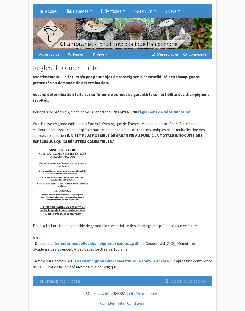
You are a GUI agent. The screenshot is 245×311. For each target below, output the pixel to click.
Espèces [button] (78, 11)
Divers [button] (170, 11)
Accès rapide (49, 54)
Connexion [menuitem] (194, 54)
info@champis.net (144, 293)
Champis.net (52, 281)
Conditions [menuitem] (136, 303)
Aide (97, 54)
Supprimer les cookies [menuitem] (185, 281)
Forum (74, 281)
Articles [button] (111, 11)
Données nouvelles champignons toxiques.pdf (96, 243)
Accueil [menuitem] (49, 11)
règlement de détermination (164, 112)
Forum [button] (143, 11)
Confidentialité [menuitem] (112, 303)
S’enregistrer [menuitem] (164, 54)
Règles (75, 54)
